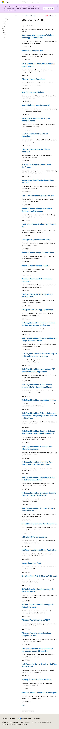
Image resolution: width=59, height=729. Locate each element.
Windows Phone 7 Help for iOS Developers (39, 692)
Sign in (55, 2)
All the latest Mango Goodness (34, 537)
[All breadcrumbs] (23, 16)
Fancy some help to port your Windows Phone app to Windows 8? (38, 36)
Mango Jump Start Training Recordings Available (38, 181)
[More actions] (55, 16)
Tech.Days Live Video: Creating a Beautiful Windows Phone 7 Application (39, 494)
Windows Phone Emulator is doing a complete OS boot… (36, 634)
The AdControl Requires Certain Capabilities (35, 134)
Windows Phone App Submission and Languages (37, 279)
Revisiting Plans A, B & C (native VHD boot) (39, 576)
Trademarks (12, 724)
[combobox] (10, 19)
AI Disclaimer (5, 722)
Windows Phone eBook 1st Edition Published (36, 150)
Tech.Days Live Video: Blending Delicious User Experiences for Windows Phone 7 (38, 432)
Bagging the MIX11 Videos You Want (36, 679)
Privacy (33, 722)
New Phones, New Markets (33, 92)
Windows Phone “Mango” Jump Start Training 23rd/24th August (37, 209)
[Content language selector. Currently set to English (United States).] (9, 718)
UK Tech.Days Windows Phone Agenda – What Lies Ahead (38, 590)
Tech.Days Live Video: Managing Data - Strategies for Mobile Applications (38, 463)
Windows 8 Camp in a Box (32, 50)
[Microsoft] (3, 2)
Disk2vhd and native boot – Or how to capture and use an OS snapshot (37, 649)
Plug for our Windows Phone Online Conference (36, 165)
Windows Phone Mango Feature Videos (38, 252)
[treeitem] (10, 22)
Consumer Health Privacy (44, 722)
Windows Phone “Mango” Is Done (35, 265)
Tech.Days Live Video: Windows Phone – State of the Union (38, 509)
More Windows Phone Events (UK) (36, 105)
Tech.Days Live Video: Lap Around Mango (39, 400)
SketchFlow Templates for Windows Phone (39, 523)
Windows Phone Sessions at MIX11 (36, 620)
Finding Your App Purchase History (36, 239)
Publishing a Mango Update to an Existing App (39, 225)
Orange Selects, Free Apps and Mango (37, 309)
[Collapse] (16, 15)
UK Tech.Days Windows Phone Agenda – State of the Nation (38, 605)
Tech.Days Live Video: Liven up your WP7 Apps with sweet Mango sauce (38, 370)
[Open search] (51, 2)
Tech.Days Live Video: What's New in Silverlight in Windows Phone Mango (37, 385)
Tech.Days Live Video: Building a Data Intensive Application (37, 447)
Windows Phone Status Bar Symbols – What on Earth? (37, 295)
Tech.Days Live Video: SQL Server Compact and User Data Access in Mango (39, 354)
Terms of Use (5, 724)
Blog (21, 722)
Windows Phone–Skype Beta (33, 79)
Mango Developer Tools (31, 563)
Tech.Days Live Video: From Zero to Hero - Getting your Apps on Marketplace (39, 323)
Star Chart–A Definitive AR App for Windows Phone (36, 119)
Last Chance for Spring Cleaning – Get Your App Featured (39, 665)
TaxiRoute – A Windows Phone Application (39, 550)
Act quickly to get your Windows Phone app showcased (38, 64)
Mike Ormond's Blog (30, 16)
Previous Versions (14, 722)
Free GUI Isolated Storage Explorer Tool (38, 195)
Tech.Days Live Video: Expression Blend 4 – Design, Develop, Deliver (39, 339)
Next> (23, 705)
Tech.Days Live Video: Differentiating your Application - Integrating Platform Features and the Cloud (39, 415)
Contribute (27, 722)
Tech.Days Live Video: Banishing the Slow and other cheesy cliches (38, 478)
